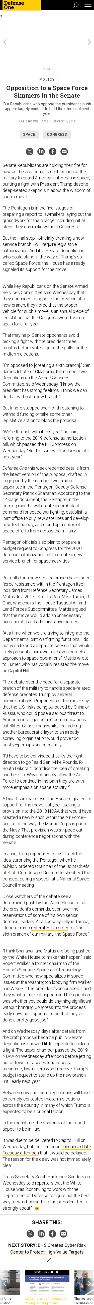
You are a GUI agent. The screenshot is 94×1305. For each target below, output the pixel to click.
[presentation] (5, 1265)
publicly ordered (18, 839)
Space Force (27, 236)
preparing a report (20, 187)
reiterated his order (49, 900)
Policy (47, 52)
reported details (63, 441)
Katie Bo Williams (33, 94)
